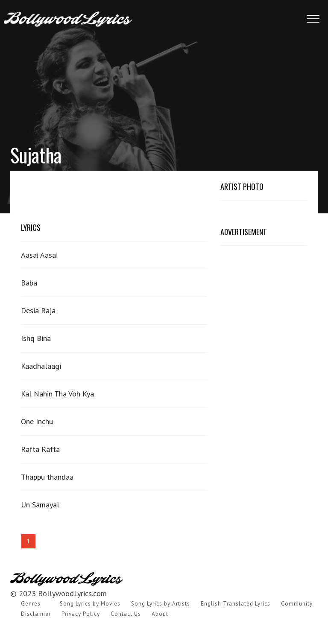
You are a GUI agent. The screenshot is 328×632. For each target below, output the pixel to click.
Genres (31, 603)
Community (297, 603)
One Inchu (37, 421)
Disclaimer (36, 613)
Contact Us (126, 613)
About (160, 613)
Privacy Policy (81, 613)
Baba (29, 283)
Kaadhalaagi (41, 366)
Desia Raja (38, 310)
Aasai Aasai (39, 255)
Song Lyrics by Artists (160, 603)
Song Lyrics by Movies (90, 603)
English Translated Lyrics (235, 603)
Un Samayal (40, 505)
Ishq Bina (36, 338)
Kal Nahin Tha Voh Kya (57, 394)
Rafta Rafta (40, 449)
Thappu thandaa (47, 477)
